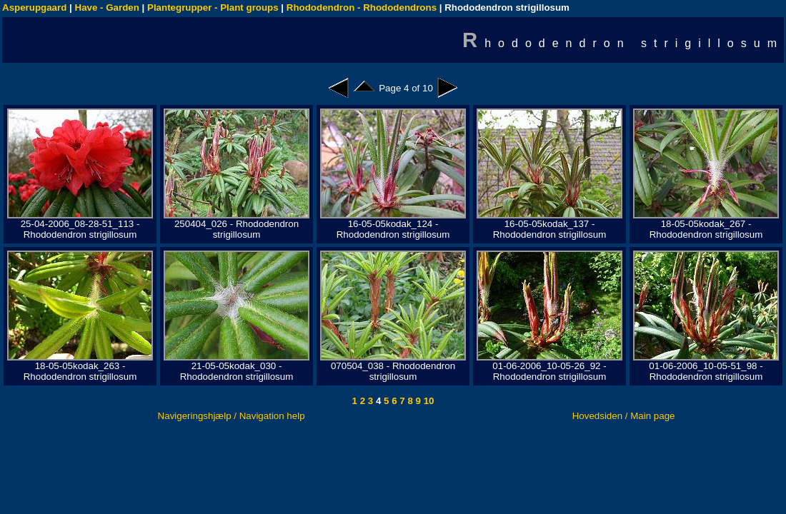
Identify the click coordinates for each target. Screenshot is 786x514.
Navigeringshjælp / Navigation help (231, 415)
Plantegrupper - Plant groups (213, 7)
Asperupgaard (34, 7)
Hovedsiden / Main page (623, 415)
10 (427, 400)
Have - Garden (107, 7)
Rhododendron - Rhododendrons (362, 7)
